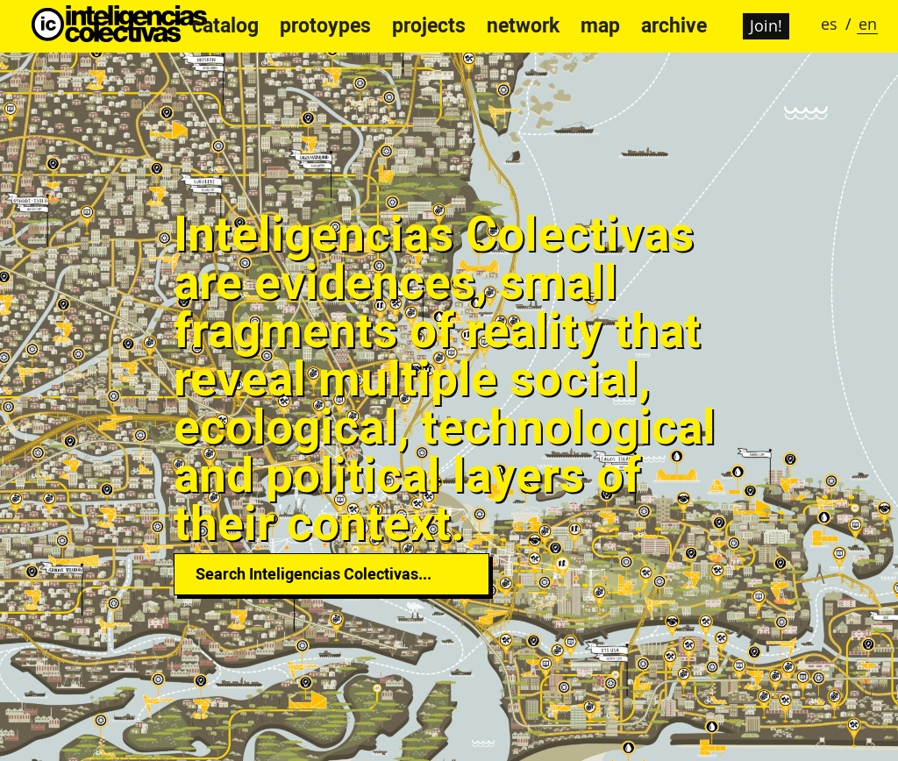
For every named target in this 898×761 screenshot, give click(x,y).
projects (429, 26)
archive (674, 26)
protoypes (325, 26)
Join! (766, 25)
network (523, 26)
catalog (225, 26)
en (868, 23)
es (829, 23)
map (600, 26)
